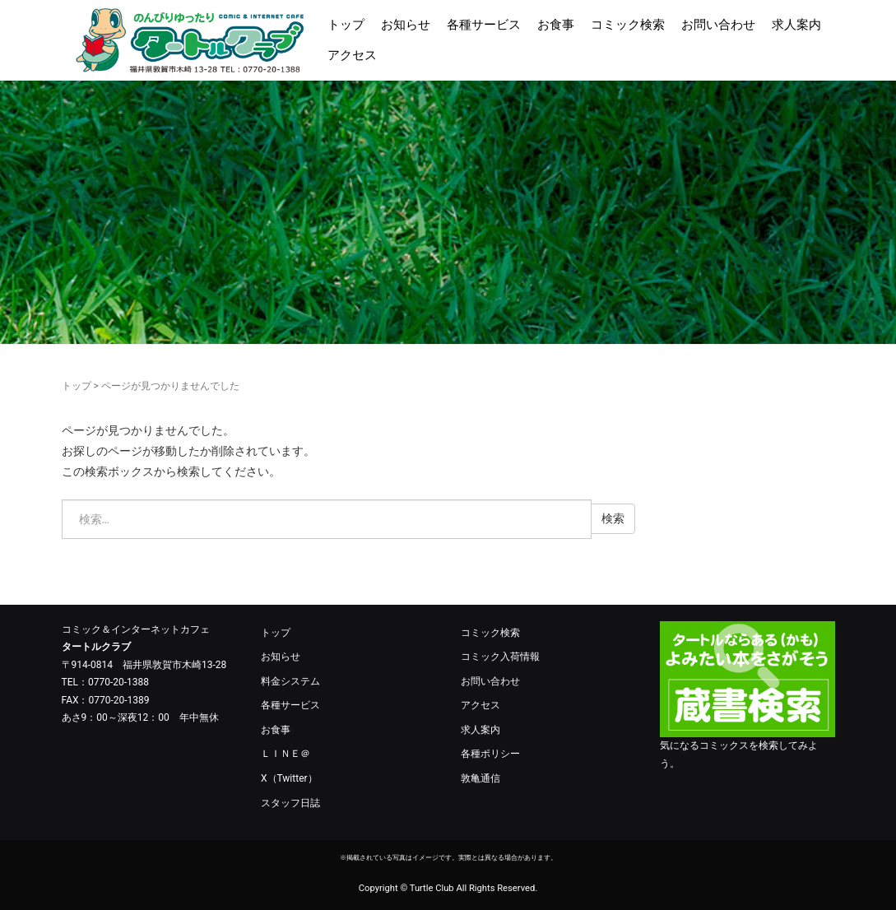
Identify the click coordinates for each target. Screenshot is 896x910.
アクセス (352, 55)
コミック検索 (628, 24)
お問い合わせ (718, 24)
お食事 (555, 24)
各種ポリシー (490, 753)
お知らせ (405, 24)
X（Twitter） (289, 778)
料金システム (290, 681)
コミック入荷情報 (500, 656)
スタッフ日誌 (290, 803)
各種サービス (484, 24)
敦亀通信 (480, 778)
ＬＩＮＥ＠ (285, 753)
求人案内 (796, 24)
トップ (345, 24)
